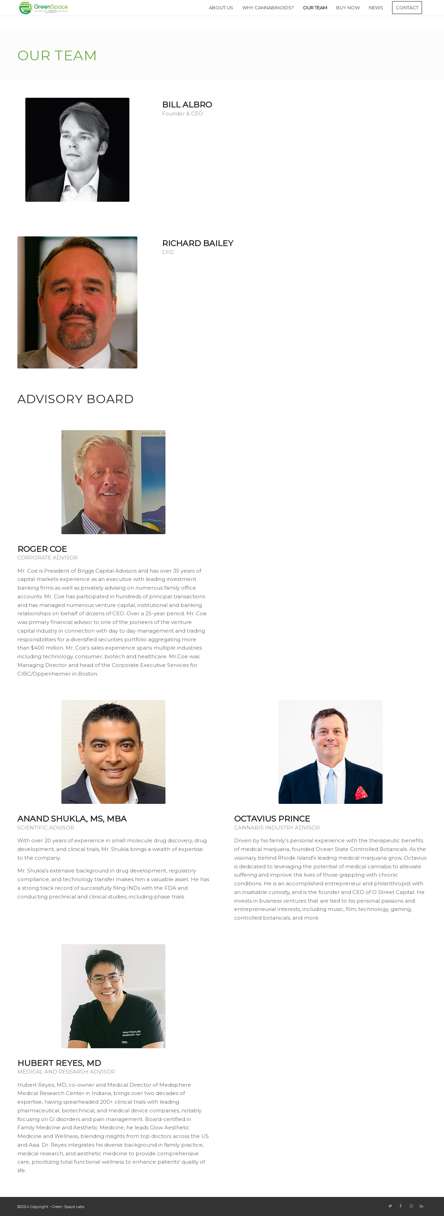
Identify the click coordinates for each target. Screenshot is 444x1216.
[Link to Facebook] (400, 1206)
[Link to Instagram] (411, 1206)
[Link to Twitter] (390, 1206)
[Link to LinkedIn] (421, 1206)
